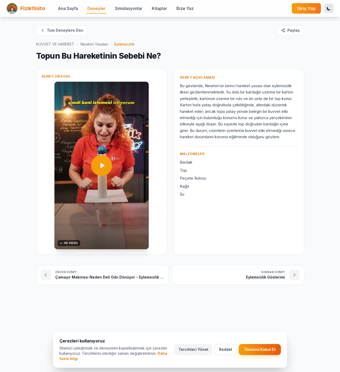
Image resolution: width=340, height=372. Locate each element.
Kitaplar (159, 8)
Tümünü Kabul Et (260, 349)
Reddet (225, 349)
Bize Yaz (185, 8)
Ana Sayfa (68, 8)
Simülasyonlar (128, 8)
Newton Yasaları (94, 44)
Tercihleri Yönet (193, 349)
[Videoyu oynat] (101, 165)
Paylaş (290, 30)
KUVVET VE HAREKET (55, 44)
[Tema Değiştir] (328, 8)
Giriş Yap (306, 8)
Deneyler (96, 8)
